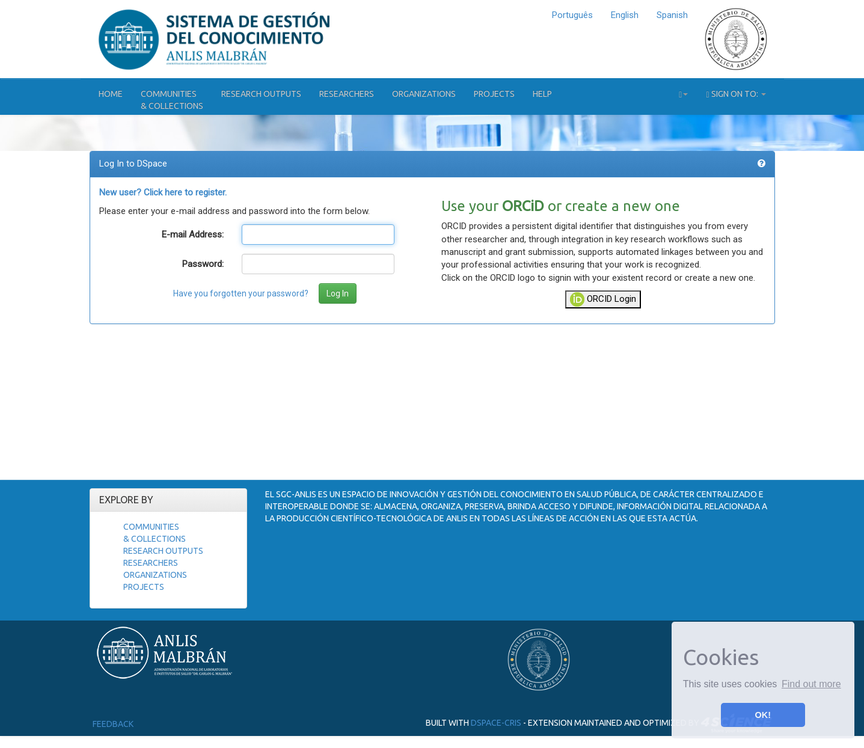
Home (111, 94)
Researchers (346, 94)
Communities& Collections (172, 100)
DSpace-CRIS (496, 723)
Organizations (424, 94)
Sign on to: (735, 94)
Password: (203, 264)
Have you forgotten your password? (240, 293)
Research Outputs (261, 94)
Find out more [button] (811, 684)
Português (572, 15)
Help (542, 94)
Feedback (113, 724)
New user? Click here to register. (163, 192)
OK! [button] (763, 715)
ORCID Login (603, 299)
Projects (494, 94)
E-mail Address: (193, 234)
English (625, 15)
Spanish (672, 15)
